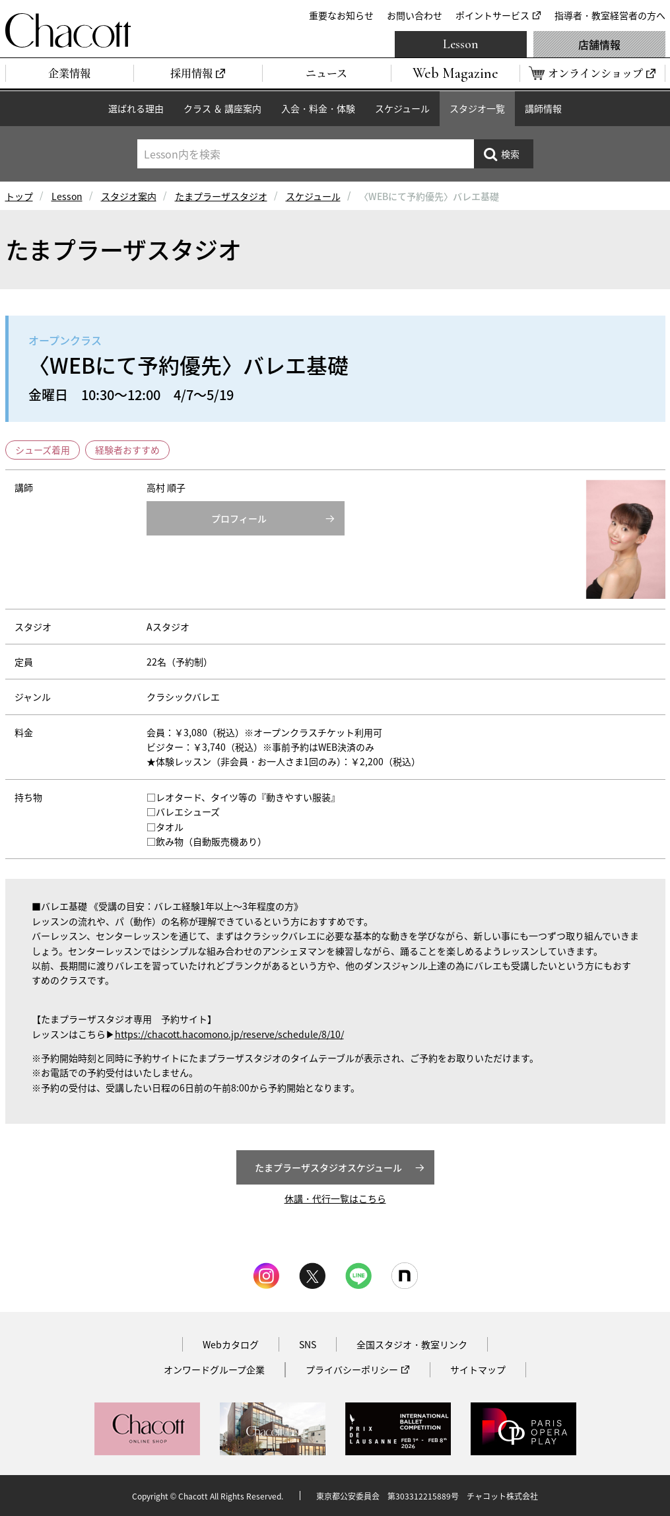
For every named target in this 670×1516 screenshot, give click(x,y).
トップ (19, 196)
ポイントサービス (492, 15)
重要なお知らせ (341, 15)
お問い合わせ (414, 15)
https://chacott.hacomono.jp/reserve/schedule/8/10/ (229, 1034)
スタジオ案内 (128, 196)
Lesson (461, 44)
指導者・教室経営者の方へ (609, 15)
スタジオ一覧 (477, 108)
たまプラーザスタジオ (221, 196)
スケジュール (402, 108)
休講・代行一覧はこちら (335, 1198)
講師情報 (543, 108)
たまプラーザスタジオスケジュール (328, 1167)
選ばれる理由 (136, 108)
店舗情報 (599, 44)
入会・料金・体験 (318, 108)
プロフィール (239, 518)
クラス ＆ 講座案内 (222, 108)
